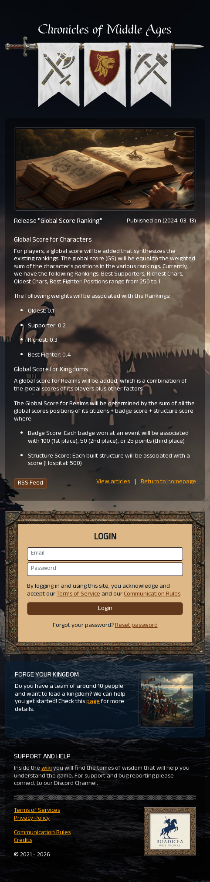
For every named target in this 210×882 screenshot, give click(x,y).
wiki (46, 768)
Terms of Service (78, 594)
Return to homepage (168, 482)
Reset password (136, 625)
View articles (113, 482)
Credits (23, 840)
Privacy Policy (32, 818)
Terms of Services (37, 810)
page (93, 702)
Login (105, 608)
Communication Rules (152, 594)
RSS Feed (30, 483)
